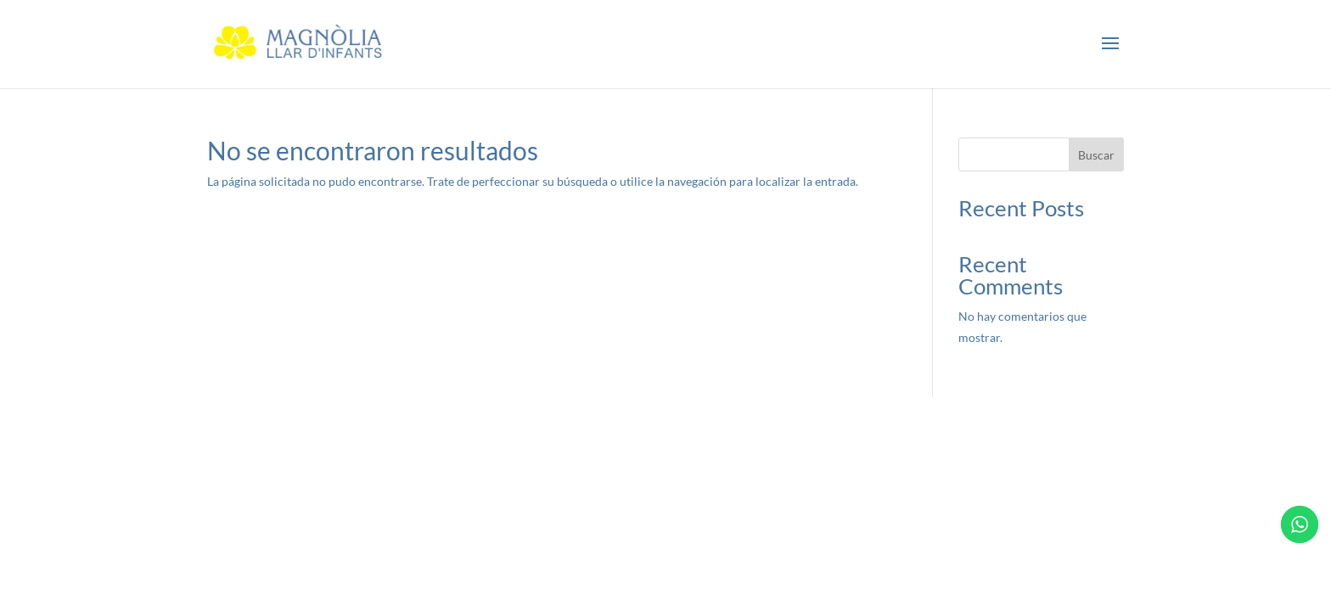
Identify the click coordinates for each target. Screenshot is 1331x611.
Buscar (1096, 155)
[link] (300, 43)
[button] (1110, 44)
